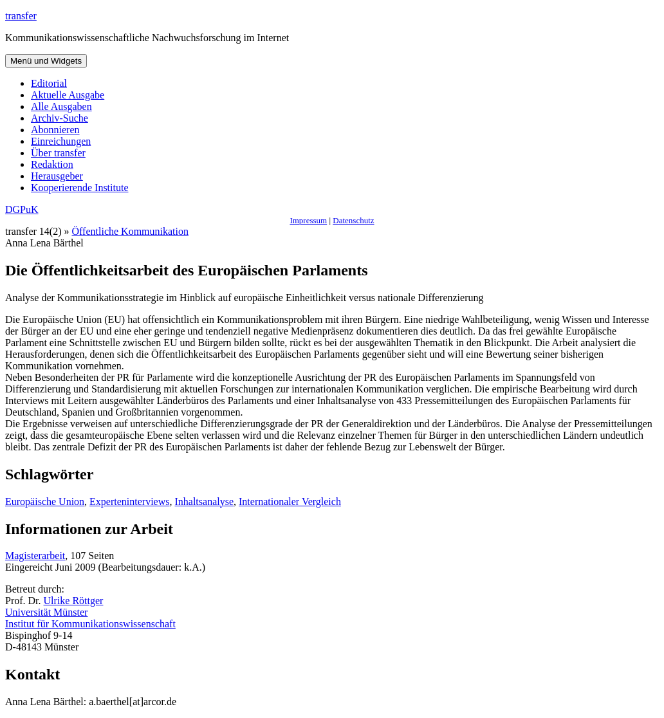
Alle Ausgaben (61, 106)
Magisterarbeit (35, 555)
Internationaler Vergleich (290, 501)
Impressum (308, 220)
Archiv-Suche (59, 118)
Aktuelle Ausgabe (67, 94)
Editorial (49, 83)
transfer (21, 15)
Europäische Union (44, 501)
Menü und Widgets (46, 61)
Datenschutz (353, 220)
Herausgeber (57, 175)
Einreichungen (61, 141)
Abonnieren (55, 129)
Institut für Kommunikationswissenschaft (90, 623)
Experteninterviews (129, 501)
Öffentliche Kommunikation (130, 231)
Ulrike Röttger (74, 600)
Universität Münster (46, 612)
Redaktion (52, 164)
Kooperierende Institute (80, 187)
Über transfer (58, 152)
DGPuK (22, 209)
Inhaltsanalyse (204, 501)
